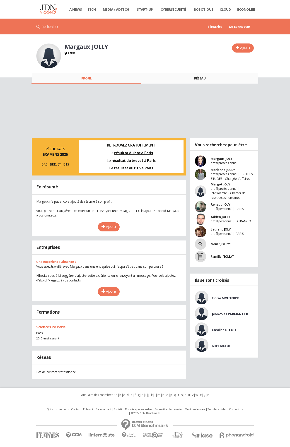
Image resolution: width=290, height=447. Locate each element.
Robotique (203, 9)
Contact (75, 409)
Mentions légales (195, 409)
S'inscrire (215, 26)
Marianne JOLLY (223, 170)
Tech (91, 9)
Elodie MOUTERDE (225, 298)
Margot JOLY (220, 184)
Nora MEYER (221, 346)
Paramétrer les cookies (168, 409)
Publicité (88, 409)
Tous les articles (217, 409)
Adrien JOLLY (220, 217)
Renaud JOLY (220, 204)
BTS (66, 164)
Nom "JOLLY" (220, 244)
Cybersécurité (173, 9)
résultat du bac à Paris (133, 152)
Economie (246, 9)
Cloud (225, 9)
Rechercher (49, 26)
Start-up (145, 9)
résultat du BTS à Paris (133, 168)
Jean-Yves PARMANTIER (230, 314)
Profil (86, 78)
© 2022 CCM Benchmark (145, 413)
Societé (118, 409)
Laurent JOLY (221, 229)
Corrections (236, 409)
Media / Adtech (116, 9)
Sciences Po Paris (50, 326)
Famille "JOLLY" (222, 256)
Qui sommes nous (58, 409)
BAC (44, 164)
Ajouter (245, 48)
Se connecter (239, 26)
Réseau (199, 78)
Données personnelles (138, 409)
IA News (75, 9)
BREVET (55, 164)
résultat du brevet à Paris (133, 160)
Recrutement (103, 409)
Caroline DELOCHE (225, 330)
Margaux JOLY (221, 158)
